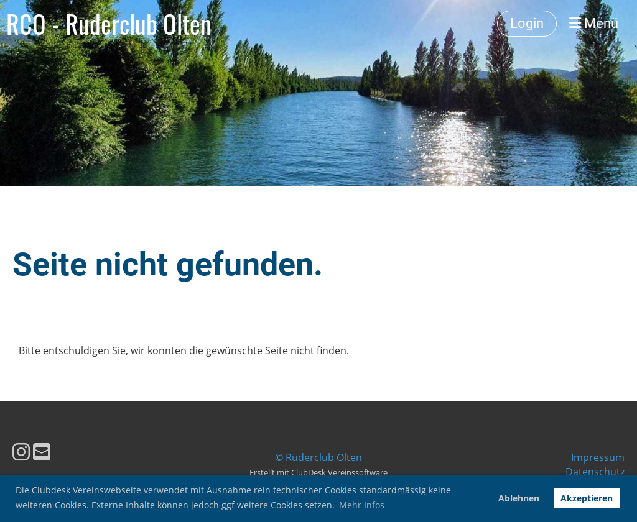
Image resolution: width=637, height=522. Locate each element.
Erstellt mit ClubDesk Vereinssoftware (318, 472)
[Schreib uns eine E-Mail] (41, 451)
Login (527, 23)
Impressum (598, 457)
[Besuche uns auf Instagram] (21, 451)
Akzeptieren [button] (586, 498)
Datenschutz (595, 471)
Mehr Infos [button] (361, 505)
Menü (593, 23)
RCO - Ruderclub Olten (109, 23)
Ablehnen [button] (518, 498)
